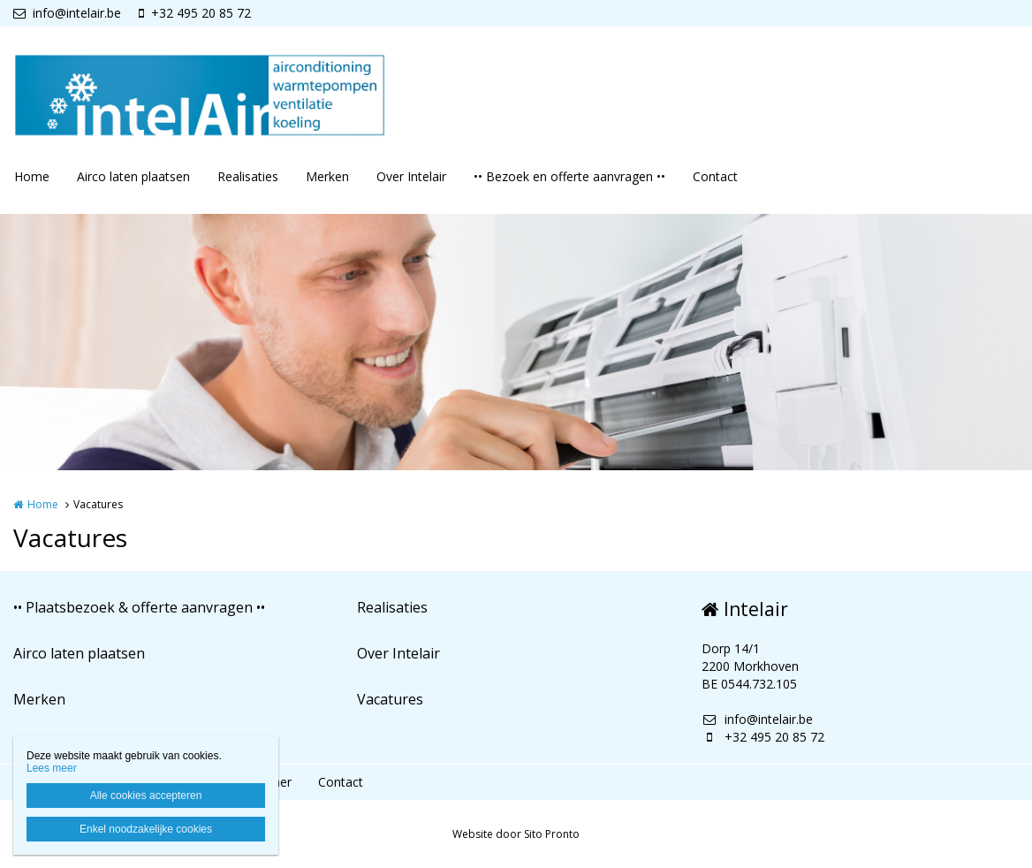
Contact (715, 176)
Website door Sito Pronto (516, 833)
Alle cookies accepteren (146, 795)
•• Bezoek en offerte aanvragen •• (569, 176)
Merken (327, 176)
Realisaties (247, 176)
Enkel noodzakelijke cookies (146, 829)
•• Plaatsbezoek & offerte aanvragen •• (139, 607)
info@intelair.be (67, 12)
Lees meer (52, 768)
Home (31, 176)
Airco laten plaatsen (133, 176)
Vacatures (390, 699)
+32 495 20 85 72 (195, 12)
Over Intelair (411, 176)
